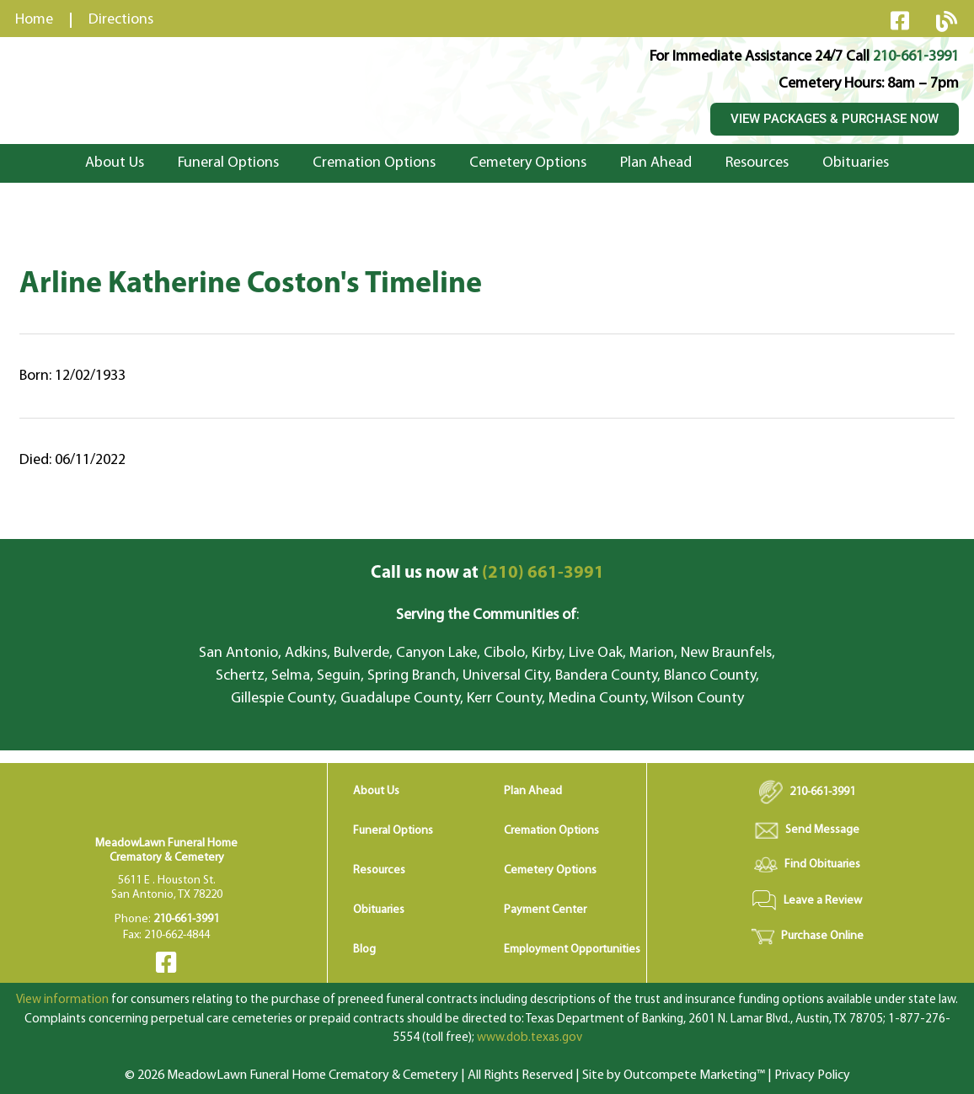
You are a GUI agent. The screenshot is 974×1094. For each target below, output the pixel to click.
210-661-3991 (916, 57)
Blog (364, 949)
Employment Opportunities (572, 949)
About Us (114, 163)
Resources (757, 163)
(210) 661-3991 (487, 573)
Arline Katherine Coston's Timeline (250, 284)
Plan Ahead (656, 163)
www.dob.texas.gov (529, 1038)
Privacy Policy (812, 1075)
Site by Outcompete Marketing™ (673, 1075)
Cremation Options (374, 163)
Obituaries (855, 163)
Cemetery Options (527, 163)
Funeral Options (228, 163)
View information (62, 1000)
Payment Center (545, 910)
